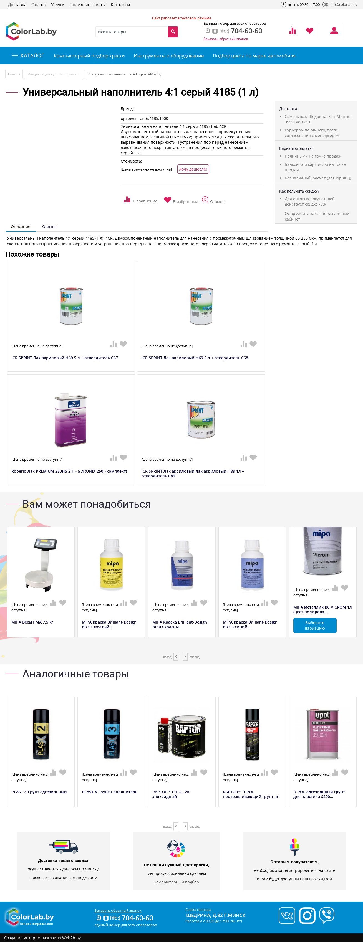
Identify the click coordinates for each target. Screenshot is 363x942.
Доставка (17, 4)
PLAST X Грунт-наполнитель (109, 792)
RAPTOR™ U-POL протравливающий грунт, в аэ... (250, 797)
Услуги (58, 4)
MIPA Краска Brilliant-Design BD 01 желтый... (109, 624)
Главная (14, 74)
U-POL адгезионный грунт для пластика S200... (319, 794)
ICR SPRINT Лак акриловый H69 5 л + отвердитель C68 (195, 358)
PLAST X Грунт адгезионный (39, 792)
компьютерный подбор (176, 882)
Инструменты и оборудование (169, 55)
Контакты (120, 4)
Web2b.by (71, 937)
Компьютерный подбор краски (89, 55)
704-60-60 (124, 917)
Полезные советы (88, 4)
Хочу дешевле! (193, 169)
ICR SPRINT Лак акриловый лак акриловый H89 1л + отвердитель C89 (193, 473)
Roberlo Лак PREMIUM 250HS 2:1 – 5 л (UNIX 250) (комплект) (69, 471)
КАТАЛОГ (28, 55)
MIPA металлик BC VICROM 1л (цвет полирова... (322, 609)
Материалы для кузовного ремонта (53, 74)
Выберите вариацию (315, 625)
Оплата (38, 4)
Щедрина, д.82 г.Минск (216, 915)
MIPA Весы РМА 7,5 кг (32, 622)
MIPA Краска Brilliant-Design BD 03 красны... (179, 624)
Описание (20, 226)
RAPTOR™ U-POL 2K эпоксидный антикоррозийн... (171, 797)
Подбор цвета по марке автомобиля (254, 55)
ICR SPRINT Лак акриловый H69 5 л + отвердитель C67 (64, 358)
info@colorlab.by (339, 4)
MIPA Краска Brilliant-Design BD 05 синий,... (250, 624)
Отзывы (49, 226)
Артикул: (129, 118)
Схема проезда (198, 909)
